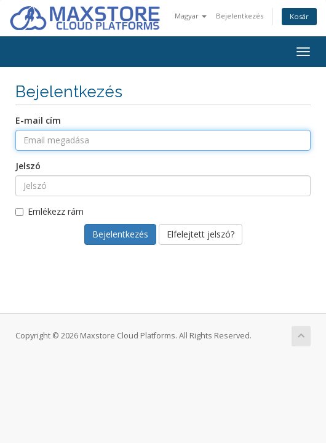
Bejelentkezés (239, 15)
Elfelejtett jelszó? (200, 234)
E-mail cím (38, 120)
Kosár (299, 16)
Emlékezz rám (49, 211)
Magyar (191, 15)
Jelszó (28, 166)
